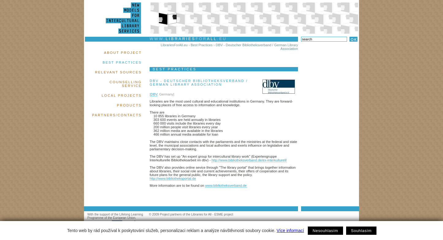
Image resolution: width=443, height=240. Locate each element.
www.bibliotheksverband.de (226, 185)
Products (129, 105)
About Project (123, 52)
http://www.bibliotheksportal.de (173, 178)
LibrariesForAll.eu (174, 45)
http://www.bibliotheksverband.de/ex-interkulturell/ (249, 160)
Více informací (290, 230)
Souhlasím (361, 230)
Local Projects (122, 95)
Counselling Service (125, 84)
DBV (154, 94)
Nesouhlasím (325, 230)
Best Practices (122, 62)
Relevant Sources (118, 72)
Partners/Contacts (117, 115)
